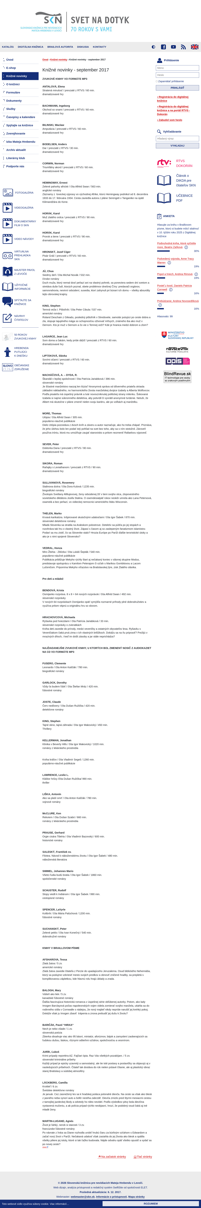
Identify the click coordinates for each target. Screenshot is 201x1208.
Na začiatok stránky (113, 1156)
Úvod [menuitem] (9, 59)
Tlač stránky (144, 1156)
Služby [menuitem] (10, 109)
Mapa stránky (136, 1196)
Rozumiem (151, 1203)
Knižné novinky (58, 59)
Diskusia (83, 47)
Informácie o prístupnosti (111, 1196)
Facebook (163, 47)
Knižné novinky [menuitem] (16, 76)
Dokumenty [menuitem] (14, 100)
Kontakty (99, 47)
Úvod (45, 59)
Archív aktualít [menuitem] (16, 150)
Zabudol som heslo (170, 120)
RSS (183, 47)
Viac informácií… (59, 1203)
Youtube (173, 47)
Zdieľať (44, 1147)
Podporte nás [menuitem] (15, 166)
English (194, 47)
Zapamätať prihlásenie (170, 81)
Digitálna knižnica (30, 47)
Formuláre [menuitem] (13, 92)
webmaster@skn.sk (83, 1196)
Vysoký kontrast (153, 47)
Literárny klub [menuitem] (15, 158)
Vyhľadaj (177, 145)
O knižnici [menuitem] (13, 84)
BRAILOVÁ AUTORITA (60, 47)
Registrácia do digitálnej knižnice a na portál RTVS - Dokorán (173, 110)
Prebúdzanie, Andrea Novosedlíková (178, 301)
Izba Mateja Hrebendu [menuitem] (20, 141)
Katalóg (8, 47)
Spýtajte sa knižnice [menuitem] (19, 125)
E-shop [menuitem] (11, 67)
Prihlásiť (177, 87)
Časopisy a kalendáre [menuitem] (20, 117)
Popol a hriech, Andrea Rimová (175, 274)
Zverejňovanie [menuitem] (15, 133)
